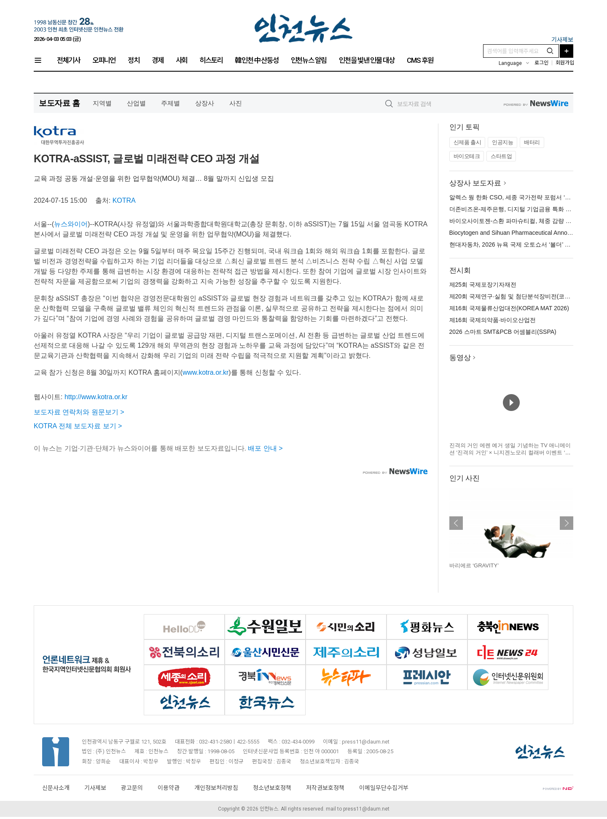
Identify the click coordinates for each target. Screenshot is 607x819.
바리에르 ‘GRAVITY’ (474, 565)
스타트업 (501, 156)
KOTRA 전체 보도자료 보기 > (78, 426)
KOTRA (124, 200)
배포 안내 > (265, 448)
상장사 (204, 103)
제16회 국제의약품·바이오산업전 (492, 320)
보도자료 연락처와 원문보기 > (79, 412)
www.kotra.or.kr (205, 372)
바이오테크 (467, 156)
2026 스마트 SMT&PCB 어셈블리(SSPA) (502, 331)
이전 (456, 523)
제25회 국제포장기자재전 (482, 284)
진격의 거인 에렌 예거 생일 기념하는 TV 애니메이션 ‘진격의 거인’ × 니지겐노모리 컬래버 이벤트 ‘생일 (510, 452)
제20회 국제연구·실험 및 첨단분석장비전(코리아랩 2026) (524, 296)
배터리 (532, 142)
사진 (235, 103)
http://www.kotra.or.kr (95, 396)
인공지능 (502, 142)
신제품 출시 (467, 142)
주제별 (170, 103)
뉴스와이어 (71, 224)
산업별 (136, 103)
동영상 (460, 358)
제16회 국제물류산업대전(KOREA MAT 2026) (509, 308)
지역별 (102, 103)
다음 (566, 523)
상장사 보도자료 (475, 183)
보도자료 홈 (59, 103)
